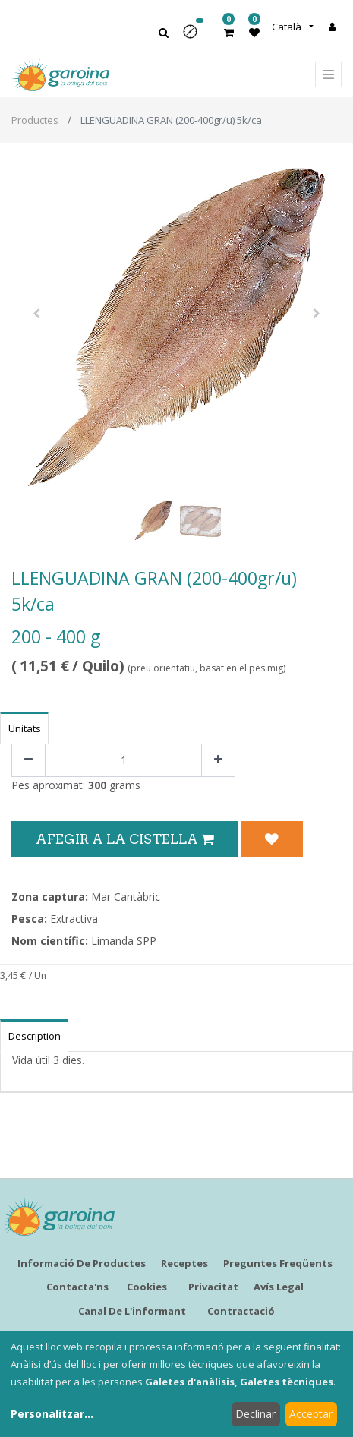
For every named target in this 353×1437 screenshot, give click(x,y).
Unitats (24, 728)
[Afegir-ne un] (218, 761)
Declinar (255, 1414)
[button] (195, 37)
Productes (34, 120)
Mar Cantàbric (125, 896)
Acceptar (311, 1414)
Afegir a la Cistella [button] (124, 839)
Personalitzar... (52, 1414)
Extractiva (74, 918)
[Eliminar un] (28, 761)
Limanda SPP (123, 940)
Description (34, 1036)
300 (97, 785)
